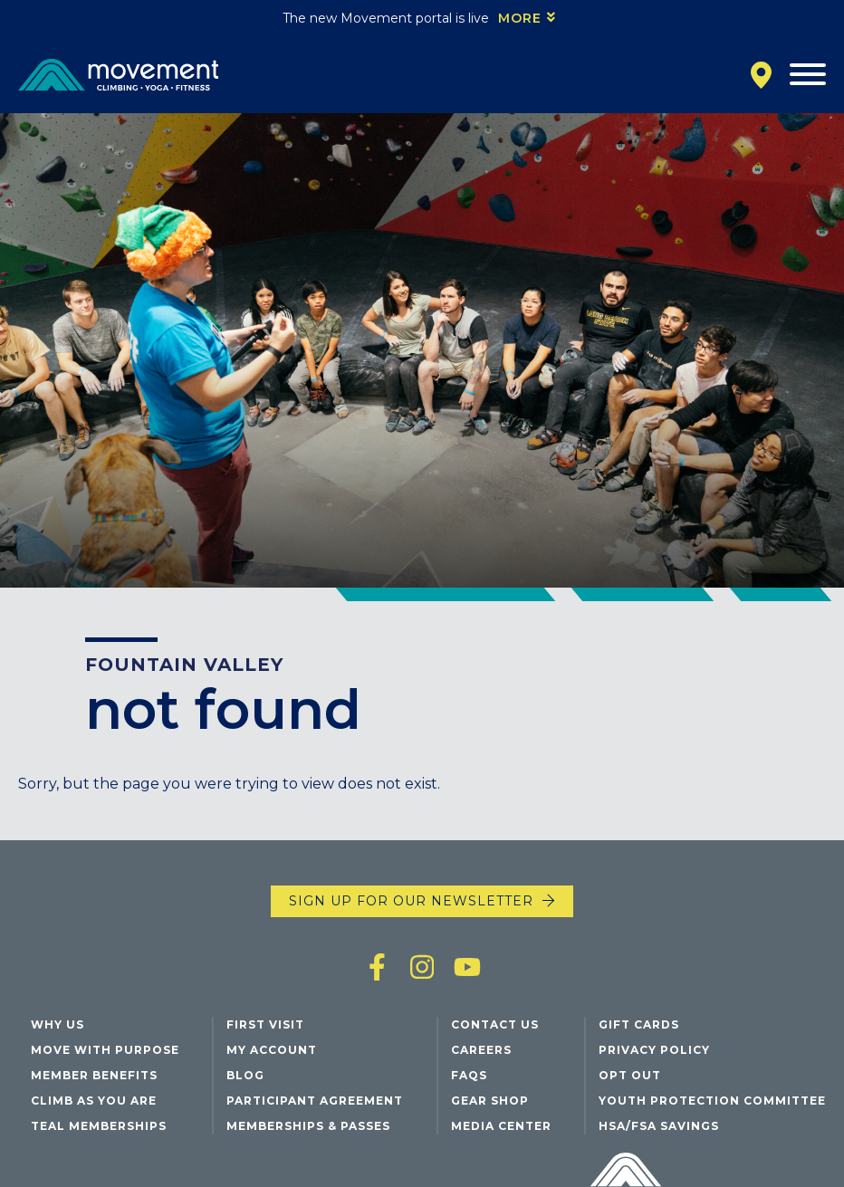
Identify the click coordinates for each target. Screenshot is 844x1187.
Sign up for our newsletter (411, 901)
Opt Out (630, 1075)
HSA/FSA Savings (659, 1126)
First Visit (265, 1024)
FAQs (469, 1075)
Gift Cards (639, 1024)
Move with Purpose (105, 1050)
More (520, 18)
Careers (481, 1050)
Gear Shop (490, 1100)
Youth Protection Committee (712, 1100)
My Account (271, 1050)
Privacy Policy (654, 1050)
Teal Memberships (99, 1126)
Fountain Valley (184, 664)
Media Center (501, 1126)
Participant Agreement (314, 1100)
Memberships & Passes (308, 1126)
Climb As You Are (94, 1100)
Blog (245, 1075)
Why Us (57, 1024)
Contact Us (495, 1024)
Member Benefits (94, 1075)
